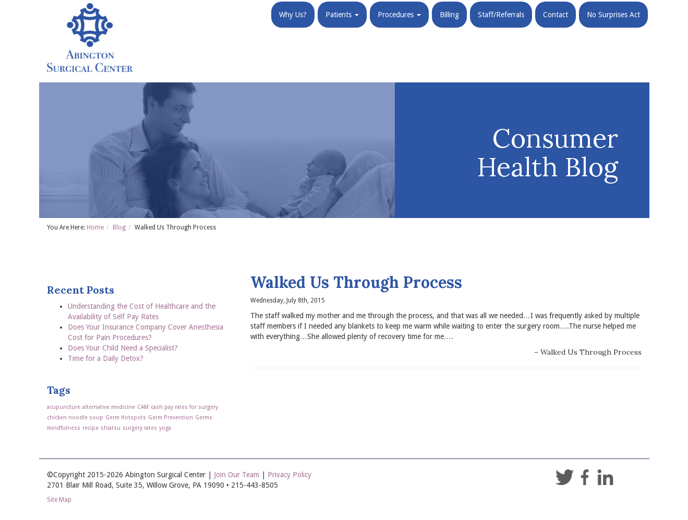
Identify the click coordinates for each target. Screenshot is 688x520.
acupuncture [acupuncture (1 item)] (63, 407)
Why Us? (293, 26)
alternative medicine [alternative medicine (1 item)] (108, 407)
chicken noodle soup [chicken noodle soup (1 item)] (75, 417)
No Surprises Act (613, 26)
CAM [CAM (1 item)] (143, 407)
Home (95, 227)
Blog (119, 227)
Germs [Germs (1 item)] (203, 417)
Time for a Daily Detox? (105, 358)
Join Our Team (236, 474)
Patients (342, 26)
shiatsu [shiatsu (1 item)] (110, 428)
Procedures (399, 26)
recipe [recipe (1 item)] (90, 428)
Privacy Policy (289, 474)
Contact (555, 26)
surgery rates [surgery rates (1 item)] (140, 428)
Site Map (59, 499)
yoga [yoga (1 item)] (165, 428)
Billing (449, 26)
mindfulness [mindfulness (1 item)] (63, 428)
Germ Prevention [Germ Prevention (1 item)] (170, 417)
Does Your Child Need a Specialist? (123, 348)
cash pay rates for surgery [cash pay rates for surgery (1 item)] (184, 407)
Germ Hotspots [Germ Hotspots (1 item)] (125, 417)
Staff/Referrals (501, 26)
